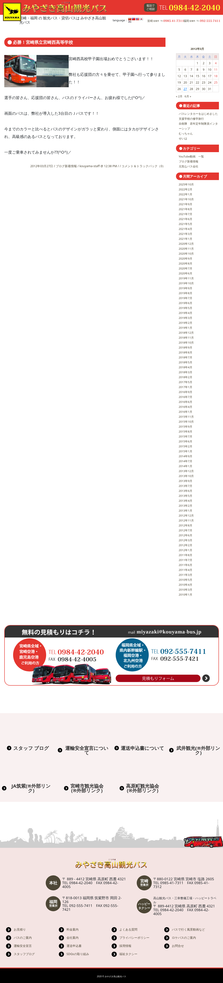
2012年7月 (185, 530)
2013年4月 (185, 501)
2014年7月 (185, 461)
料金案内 (73, 929)
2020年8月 (185, 263)
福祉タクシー (128, 954)
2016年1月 (185, 412)
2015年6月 (185, 441)
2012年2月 (185, 545)
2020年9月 (185, 258)
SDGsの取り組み (78, 954)
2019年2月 (185, 323)
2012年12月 (186, 515)
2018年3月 (185, 372)
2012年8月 (185, 525)
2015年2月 (185, 446)
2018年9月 (185, 347)
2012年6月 (185, 535)
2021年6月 (185, 219)
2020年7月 (185, 268)
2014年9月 (185, 456)
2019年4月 (185, 313)
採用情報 (125, 946)
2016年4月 (185, 407)
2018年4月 (185, 367)
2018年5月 (185, 362)
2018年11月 (186, 337)
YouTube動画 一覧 (191, 156)
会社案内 (73, 938)
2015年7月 (185, 436)
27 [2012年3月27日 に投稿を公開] (185, 89)
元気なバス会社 (188, 166)
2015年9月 (185, 426)
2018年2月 (185, 377)
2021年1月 (185, 239)
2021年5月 (185, 224)
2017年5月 (185, 382)
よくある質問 (128, 929)
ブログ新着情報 (66, 166)
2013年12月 (186, 471)
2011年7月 (185, 560)
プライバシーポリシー (134, 938)
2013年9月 (185, 481)
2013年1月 (185, 510)
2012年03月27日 (42, 166)
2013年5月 (185, 496)
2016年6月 (185, 402)
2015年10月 (186, 421)
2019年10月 (186, 283)
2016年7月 (185, 397)
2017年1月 (185, 387)
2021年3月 (185, 234)
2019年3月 (185, 318)
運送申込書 (74, 946)
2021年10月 (186, 199)
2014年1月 (185, 466)
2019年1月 (185, 328)
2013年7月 (185, 486)
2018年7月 (185, 357)
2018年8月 (185, 352)
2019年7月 (185, 298)
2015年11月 (186, 417)
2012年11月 (186, 520)
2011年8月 (185, 555)
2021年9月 (185, 204)
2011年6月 (185, 565)
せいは (183, 138)
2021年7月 (185, 214)
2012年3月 (185, 540)
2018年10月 (186, 342)
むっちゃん (186, 133)
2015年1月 (185, 451)
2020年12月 (186, 244)
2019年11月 (186, 278)
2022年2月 (185, 189)
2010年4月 (185, 585)
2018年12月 (186, 333)
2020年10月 (186, 253)
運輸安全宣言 (23, 946)
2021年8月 (185, 209)
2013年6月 (185, 491)
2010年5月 (185, 580)
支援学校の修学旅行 (191, 119)
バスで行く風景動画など (188, 929)
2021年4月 (185, 229)
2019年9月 (185, 288)
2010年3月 (185, 590)
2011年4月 (185, 570)
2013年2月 (185, 506)
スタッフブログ (24, 954)
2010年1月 (185, 594)
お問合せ (178, 946)
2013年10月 (186, 476)
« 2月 (179, 96)
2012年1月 (185, 550)
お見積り (20, 929)
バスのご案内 (23, 938)
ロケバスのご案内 (184, 938)
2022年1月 (185, 194)
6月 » (188, 96)
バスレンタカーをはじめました (198, 114)
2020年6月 (185, 273)
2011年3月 (185, 575)
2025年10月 (186, 184)
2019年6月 (185, 303)
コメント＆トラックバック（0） (143, 166)
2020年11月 (186, 249)
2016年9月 (185, 392)
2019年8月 (185, 293)
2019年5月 (185, 308)
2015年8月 (185, 431)
